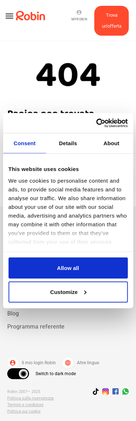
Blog (13, 313)
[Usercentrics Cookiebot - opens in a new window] (97, 123)
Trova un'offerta (111, 20)
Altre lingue (80, 362)
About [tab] (111, 143)
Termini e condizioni (25, 404)
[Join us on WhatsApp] (124, 392)
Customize (68, 292)
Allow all (68, 268)
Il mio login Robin (31, 362)
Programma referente (36, 326)
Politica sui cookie (24, 411)
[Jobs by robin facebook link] (115, 392)
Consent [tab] (24, 143)
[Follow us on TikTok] (97, 392)
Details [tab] (68, 143)
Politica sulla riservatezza (30, 398)
